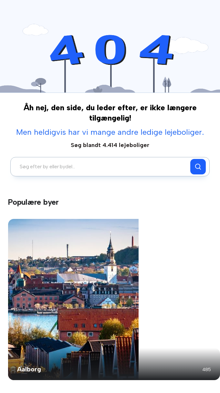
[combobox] (102, 167)
